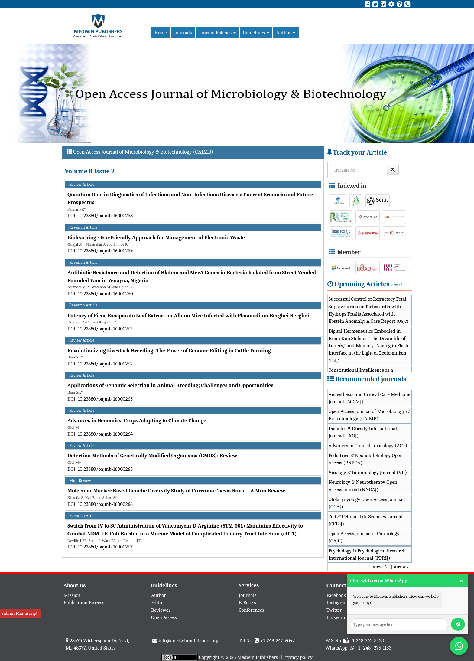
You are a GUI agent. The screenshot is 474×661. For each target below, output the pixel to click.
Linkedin (335, 617)
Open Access (164, 617)
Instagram (337, 602)
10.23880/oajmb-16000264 (105, 434)
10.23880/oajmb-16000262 (105, 364)
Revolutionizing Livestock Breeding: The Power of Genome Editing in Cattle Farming (169, 351)
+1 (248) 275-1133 (373, 648)
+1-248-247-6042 (277, 640)
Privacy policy (298, 657)
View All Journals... (392, 567)
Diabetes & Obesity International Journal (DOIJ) (363, 432)
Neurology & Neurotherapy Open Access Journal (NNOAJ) (363, 485)
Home (160, 32)
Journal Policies (217, 32)
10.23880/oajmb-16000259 (105, 251)
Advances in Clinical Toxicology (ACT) (368, 445)
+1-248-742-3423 (366, 640)
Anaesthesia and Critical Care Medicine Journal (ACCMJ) (370, 397)
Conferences (251, 610)
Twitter (334, 610)
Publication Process (83, 602)
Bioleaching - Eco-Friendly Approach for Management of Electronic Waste (156, 237)
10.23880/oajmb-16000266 (105, 504)
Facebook (336, 595)
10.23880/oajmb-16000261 (105, 329)
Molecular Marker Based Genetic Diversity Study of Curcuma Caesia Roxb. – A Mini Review (176, 491)
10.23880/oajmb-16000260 (105, 293)
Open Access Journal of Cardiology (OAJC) (364, 537)
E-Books (247, 602)
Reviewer (160, 610)
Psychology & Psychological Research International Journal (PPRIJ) (367, 554)
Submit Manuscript (19, 613)
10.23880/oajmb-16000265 (105, 469)
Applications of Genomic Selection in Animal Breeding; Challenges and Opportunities (170, 385)
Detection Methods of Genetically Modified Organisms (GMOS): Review (152, 456)
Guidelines (256, 32)
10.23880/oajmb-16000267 (105, 547)
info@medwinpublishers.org (188, 640)
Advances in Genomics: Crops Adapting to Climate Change (136, 420)
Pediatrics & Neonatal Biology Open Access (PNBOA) (366, 459)
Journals (183, 32)
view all (396, 285)
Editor (157, 602)
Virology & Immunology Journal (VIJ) (368, 472)
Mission (71, 595)
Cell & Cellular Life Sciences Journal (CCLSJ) (366, 520)
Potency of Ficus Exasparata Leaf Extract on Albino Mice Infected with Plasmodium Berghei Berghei (188, 316)
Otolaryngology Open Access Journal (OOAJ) (366, 502)
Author (285, 32)
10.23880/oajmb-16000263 (105, 399)
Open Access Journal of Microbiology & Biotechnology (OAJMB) (369, 414)
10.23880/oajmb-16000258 (105, 215)
